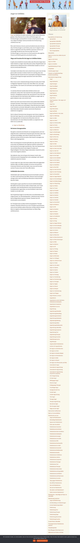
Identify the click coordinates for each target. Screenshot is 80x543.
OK (34, 540)
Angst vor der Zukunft (55, 162)
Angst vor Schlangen (54, 258)
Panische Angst (53, 382)
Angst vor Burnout (54, 139)
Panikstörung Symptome (53, 498)
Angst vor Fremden (54, 190)
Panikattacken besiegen (55, 436)
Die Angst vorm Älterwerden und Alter (58, 362)
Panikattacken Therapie (55, 466)
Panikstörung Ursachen (55, 519)
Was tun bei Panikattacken (56, 487)
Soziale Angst (53, 392)
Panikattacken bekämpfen (56, 434)
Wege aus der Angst (54, 408)
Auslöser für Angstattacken (56, 346)
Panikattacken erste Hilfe (55, 438)
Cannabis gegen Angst (53, 71)
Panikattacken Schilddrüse (56, 455)
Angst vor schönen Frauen (56, 260)
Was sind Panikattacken (55, 485)
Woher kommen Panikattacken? (57, 492)
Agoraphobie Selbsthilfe (55, 41)
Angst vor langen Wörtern (55, 223)
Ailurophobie (51, 53)
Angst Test (52, 104)
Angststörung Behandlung (55, 313)
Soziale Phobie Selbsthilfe (54, 521)
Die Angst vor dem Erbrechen (56, 348)
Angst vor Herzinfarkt (54, 202)
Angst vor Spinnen (54, 267)
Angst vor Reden (53, 253)
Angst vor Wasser (54, 286)
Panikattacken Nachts (54, 452)
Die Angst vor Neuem (54, 360)
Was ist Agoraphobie (54, 50)
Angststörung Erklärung (55, 320)
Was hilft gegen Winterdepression (56, 530)
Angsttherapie (53, 341)
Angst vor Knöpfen (54, 214)
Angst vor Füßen (52, 61)
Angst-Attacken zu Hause (55, 295)
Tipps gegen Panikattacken (56, 480)
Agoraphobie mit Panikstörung (55, 37)
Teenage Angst (53, 399)
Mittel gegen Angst (54, 380)
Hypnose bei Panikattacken (56, 422)
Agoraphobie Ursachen (55, 48)
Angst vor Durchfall (54, 167)
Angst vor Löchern (54, 230)
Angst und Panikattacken (55, 417)
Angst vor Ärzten (53, 125)
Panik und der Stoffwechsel (54, 411)
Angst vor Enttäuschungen (56, 181)
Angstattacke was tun (55, 306)
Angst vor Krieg (53, 221)
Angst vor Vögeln (53, 284)
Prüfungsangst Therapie (55, 385)
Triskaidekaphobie (52, 527)
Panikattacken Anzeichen (55, 426)
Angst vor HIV (53, 206)
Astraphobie (51, 68)
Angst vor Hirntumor (54, 204)
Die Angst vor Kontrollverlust (56, 355)
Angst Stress (53, 97)
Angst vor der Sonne (53, 59)
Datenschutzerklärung (42, 540)
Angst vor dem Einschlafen (56, 146)
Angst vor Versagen (54, 281)
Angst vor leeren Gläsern (55, 228)
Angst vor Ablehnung (54, 115)
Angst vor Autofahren (54, 127)
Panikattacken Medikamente (56, 450)
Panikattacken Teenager (55, 462)
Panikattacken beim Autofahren (57, 431)
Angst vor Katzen (54, 211)
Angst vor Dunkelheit (54, 164)
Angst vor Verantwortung (55, 279)
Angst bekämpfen (54, 81)
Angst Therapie (53, 106)
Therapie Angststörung (55, 401)
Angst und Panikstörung (55, 500)
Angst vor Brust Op (54, 136)
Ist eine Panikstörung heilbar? (56, 505)
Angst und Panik (53, 111)
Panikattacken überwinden (56, 469)
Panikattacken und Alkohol (56, 473)
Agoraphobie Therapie (55, 46)
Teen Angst (52, 397)
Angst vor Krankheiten (55, 216)
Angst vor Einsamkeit (54, 174)
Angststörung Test (54, 332)
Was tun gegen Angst (54, 406)
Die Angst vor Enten (54, 351)
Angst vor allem (53, 118)
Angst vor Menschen (54, 235)
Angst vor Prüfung (54, 249)
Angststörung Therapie (55, 334)
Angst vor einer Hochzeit (55, 169)
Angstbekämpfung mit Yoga (54, 66)
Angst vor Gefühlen (54, 192)
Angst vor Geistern (54, 195)
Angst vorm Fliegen (54, 293)
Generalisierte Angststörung (54, 77)
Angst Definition (53, 88)
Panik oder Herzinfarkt (55, 424)
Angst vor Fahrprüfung (55, 183)
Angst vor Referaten (54, 256)
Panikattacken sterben (55, 457)
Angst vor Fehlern (54, 185)
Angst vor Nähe (53, 242)
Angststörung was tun (55, 339)
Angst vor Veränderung (55, 277)
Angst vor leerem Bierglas (56, 225)
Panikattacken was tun (53, 415)
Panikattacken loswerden (55, 448)
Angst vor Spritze (54, 270)
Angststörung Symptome (55, 330)
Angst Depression (54, 90)
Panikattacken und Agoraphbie (57, 471)
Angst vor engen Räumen (55, 176)
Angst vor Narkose (54, 244)
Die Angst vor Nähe (54, 358)
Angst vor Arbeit (53, 120)
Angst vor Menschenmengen (56, 239)
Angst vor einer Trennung (55, 171)
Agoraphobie (53, 39)
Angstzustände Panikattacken (56, 344)
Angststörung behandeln (55, 311)
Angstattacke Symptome (55, 304)
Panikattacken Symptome (55, 459)
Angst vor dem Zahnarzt (55, 153)
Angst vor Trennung (54, 274)
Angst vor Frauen (53, 188)
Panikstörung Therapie (55, 512)
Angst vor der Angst (54, 155)
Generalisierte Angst (54, 365)
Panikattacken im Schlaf (55, 445)
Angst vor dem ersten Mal (55, 148)
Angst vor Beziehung (19, 125)
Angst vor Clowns (54, 141)
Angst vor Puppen (54, 251)
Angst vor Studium (54, 272)
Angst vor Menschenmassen (56, 237)
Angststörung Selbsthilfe (55, 327)
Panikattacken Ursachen (55, 478)
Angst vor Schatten (52, 64)
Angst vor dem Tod (54, 150)
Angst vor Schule (53, 263)
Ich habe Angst (53, 378)
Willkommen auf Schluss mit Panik (55, 532)
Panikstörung (53, 507)
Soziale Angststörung (55, 394)
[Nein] (78, 539)
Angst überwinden (54, 108)
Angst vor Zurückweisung (55, 291)
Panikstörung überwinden (55, 516)
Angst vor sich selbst (54, 265)
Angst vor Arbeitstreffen (55, 122)
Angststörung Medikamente (56, 325)
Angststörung (53, 309)
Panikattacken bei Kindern (55, 429)
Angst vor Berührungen (55, 132)
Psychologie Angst (54, 387)
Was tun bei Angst (54, 404)
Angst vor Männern (54, 232)
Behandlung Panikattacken (56, 419)
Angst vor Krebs (53, 218)
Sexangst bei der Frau (55, 390)
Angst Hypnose (53, 93)
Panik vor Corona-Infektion (54, 413)
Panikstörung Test (54, 509)
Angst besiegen (53, 83)
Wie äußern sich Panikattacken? (57, 490)
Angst (12, 35)
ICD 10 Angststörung (54, 375)
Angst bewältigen (54, 86)
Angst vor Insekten (54, 209)
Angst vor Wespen (54, 288)
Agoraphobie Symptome (55, 43)
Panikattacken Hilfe (54, 441)
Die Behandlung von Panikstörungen (58, 502)
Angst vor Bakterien (54, 129)
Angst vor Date (53, 143)
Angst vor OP (53, 246)
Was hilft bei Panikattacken (56, 483)
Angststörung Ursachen (55, 337)
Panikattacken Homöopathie (56, 443)
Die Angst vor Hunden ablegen (56, 353)
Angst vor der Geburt (54, 160)
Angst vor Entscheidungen (56, 178)
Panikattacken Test (54, 464)
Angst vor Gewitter (54, 197)
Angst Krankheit (53, 95)
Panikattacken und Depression (56, 476)
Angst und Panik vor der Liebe (56, 113)
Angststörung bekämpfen (55, 318)
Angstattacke (53, 298)
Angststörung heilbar (54, 323)
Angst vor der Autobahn (55, 157)
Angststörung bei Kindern (55, 316)
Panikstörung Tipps (54, 514)
